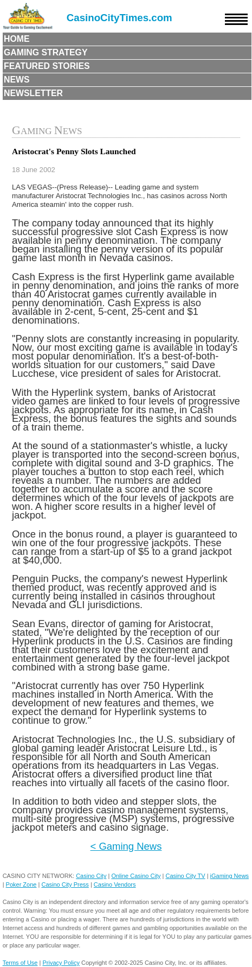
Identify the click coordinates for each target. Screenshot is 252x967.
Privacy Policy (60, 962)
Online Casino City (135, 876)
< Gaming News (126, 846)
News (17, 79)
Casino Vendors (115, 884)
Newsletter (33, 93)
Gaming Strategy (45, 52)
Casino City (91, 876)
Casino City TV (185, 876)
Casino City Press (64, 884)
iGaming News (229, 876)
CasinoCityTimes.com (119, 17)
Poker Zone (21, 884)
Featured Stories (47, 66)
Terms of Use (20, 962)
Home (17, 38)
